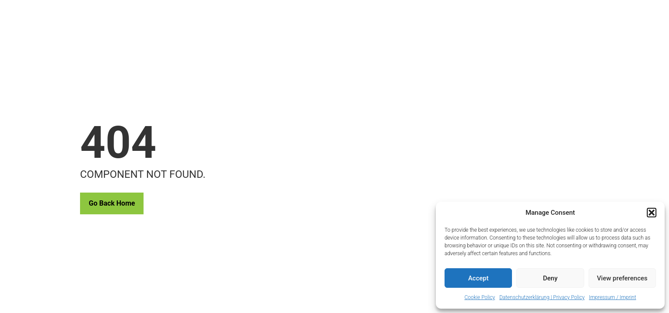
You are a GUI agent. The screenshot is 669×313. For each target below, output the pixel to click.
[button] (651, 212)
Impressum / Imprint (612, 297)
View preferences (622, 278)
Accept (478, 278)
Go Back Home (112, 203)
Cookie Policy (480, 297)
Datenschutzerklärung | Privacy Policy (542, 297)
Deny (550, 278)
